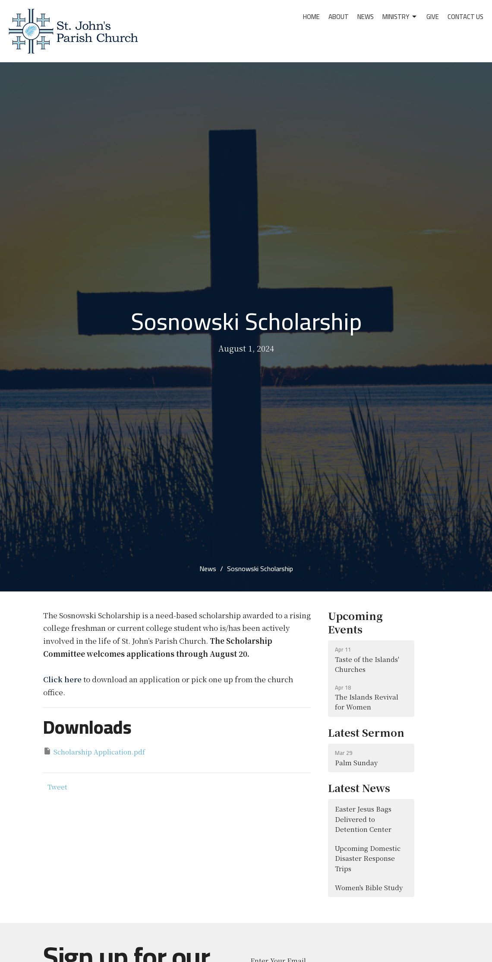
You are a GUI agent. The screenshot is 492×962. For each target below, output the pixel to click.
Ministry (400, 16)
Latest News (359, 787)
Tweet (57, 786)
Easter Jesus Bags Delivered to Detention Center (363, 819)
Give (432, 16)
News (365, 16)
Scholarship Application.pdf (94, 751)
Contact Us (465, 16)
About (338, 16)
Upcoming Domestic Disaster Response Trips (368, 858)
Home (311, 16)
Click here (62, 679)
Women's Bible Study (369, 887)
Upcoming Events (355, 622)
